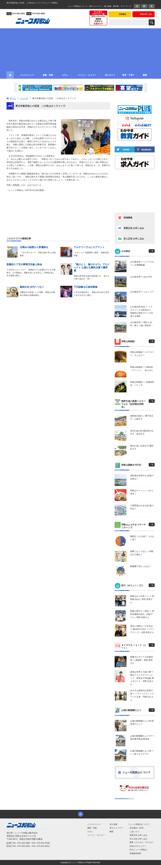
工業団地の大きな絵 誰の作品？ (142, 507)
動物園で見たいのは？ (140, 566)
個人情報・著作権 (111, 6)
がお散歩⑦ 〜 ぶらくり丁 (142, 292)
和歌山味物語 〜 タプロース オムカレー (142, 353)
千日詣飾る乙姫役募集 (85, 287)
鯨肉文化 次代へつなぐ (32, 287)
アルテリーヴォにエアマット (89, 247)
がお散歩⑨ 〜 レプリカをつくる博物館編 (142, 263)
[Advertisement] (80, 49)
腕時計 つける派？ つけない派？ (142, 538)
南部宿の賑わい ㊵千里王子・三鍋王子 (142, 417)
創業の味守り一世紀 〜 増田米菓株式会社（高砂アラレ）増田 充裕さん (142, 614)
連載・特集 (92, 828)
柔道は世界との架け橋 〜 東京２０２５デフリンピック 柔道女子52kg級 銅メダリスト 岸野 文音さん (142, 678)
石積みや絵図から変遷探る (34, 247)
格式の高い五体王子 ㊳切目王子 (142, 447)
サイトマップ (126, 6)
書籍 (111, 831)
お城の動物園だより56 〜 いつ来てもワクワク (142, 752)
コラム (90, 831)
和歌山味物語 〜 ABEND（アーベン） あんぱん (141, 368)
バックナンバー (94, 824)
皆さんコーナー (95, 6)
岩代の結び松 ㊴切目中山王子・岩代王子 (142, 432)
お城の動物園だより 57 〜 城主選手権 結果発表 (142, 737)
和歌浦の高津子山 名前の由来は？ (142, 477)
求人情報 (113, 824)
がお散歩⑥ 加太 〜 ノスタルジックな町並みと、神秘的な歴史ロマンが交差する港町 (141, 311)
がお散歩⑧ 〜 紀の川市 (141, 277)
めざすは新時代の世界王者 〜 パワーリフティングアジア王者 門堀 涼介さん (142, 695)
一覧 (151, 251)
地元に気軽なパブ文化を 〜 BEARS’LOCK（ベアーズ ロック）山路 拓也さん (142, 629)
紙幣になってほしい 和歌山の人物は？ (142, 553)
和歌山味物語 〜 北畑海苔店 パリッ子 (142, 383)
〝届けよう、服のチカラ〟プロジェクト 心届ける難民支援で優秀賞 (91, 267)
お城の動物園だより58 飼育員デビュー (142, 722)
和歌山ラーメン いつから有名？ (142, 492)
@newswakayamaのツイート (124, 798)
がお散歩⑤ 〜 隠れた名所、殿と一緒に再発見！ (141, 324)
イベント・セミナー (96, 835)
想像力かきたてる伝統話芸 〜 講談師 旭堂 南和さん (141, 660)
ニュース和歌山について (77, 6)
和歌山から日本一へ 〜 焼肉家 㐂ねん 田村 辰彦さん (142, 599)
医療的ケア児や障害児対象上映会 (24, 264)
